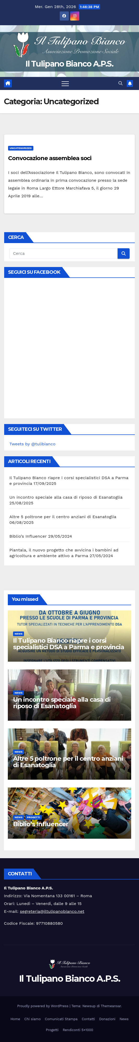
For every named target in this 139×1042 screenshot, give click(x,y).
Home (15, 1019)
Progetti (33, 817)
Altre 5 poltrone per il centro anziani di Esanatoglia (62, 516)
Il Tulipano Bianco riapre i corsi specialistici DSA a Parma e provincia (68, 644)
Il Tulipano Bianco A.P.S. (69, 64)
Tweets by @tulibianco (32, 443)
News (18, 633)
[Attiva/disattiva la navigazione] (65, 83)
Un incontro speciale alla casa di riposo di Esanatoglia (66, 497)
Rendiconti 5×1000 (78, 1030)
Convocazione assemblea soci (49, 158)
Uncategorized (21, 148)
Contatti (88, 1019)
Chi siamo (32, 1019)
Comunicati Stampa (61, 1019)
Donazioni (107, 1019)
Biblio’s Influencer (28, 536)
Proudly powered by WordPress (43, 1006)
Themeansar (111, 1006)
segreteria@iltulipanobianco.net (52, 911)
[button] (120, 83)
